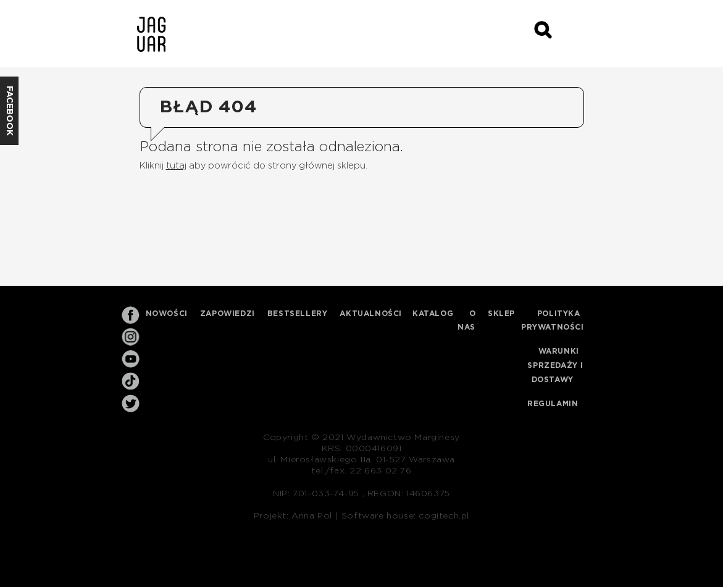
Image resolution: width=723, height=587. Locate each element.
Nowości (167, 313)
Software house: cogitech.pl (405, 516)
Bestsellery (297, 313)
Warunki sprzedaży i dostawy (555, 365)
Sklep (501, 313)
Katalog (432, 313)
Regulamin (552, 403)
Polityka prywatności (552, 320)
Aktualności (371, 313)
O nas (467, 320)
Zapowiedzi (227, 313)
